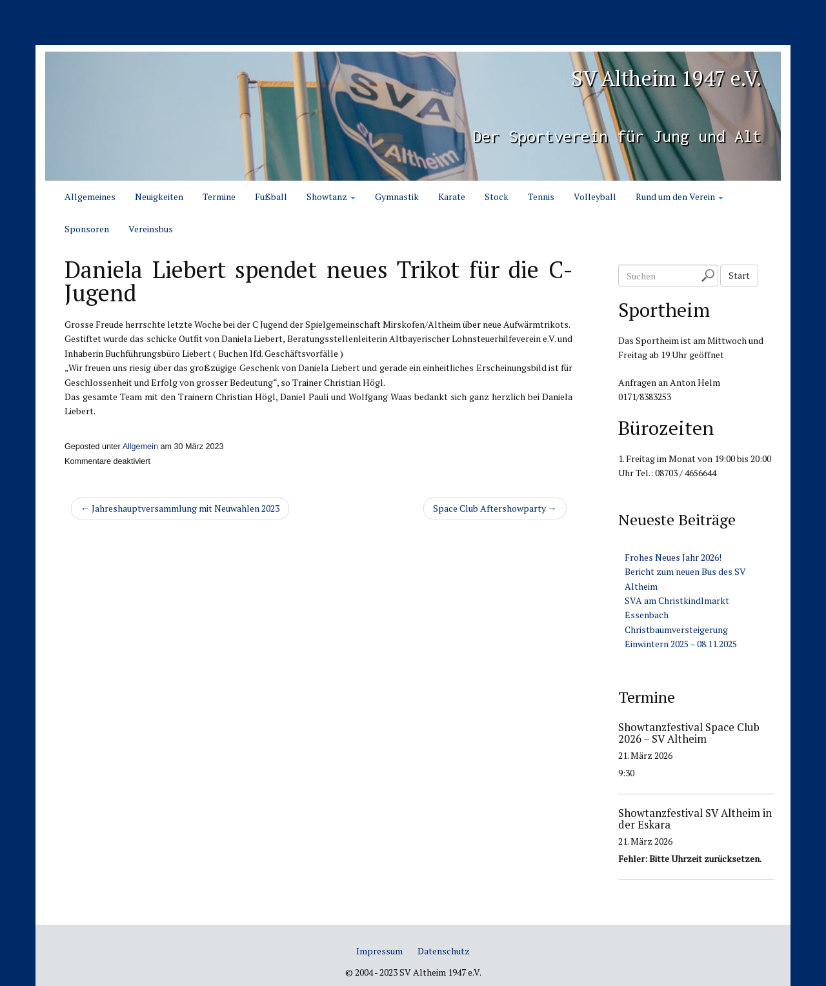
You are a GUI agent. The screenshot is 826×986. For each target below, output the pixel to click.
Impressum (379, 951)
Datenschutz (444, 951)
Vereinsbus (150, 229)
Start (739, 275)
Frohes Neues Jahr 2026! (673, 557)
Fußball (271, 196)
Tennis (541, 196)
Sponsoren (87, 229)
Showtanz (331, 196)
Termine (219, 196)
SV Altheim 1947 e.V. (636, 75)
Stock (497, 196)
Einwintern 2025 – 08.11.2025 (681, 644)
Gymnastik (397, 196)
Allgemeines (90, 196)
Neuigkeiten (159, 196)
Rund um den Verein (679, 196)
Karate (451, 196)
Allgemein (140, 446)
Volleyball (595, 196)
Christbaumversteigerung (676, 629)
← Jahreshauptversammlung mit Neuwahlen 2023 (180, 508)
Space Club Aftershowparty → (495, 508)
